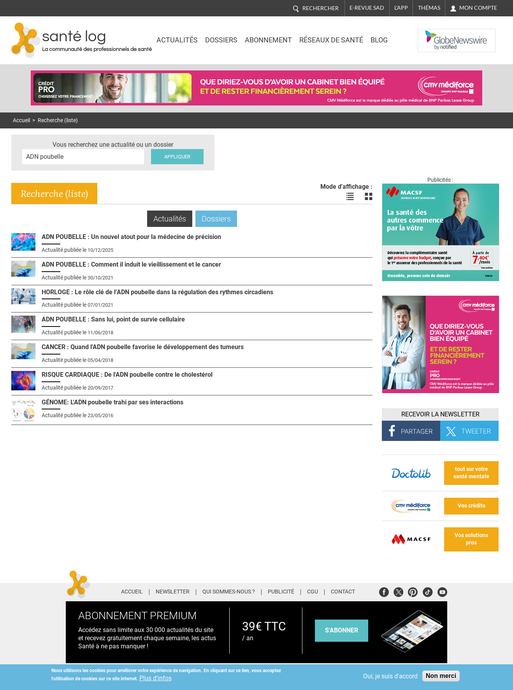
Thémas (429, 8)
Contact (343, 592)
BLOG (379, 40)
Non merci (441, 675)
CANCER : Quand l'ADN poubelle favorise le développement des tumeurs (143, 347)
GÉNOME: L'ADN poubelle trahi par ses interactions (112, 402)
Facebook (384, 591)
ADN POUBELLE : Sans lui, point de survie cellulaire (113, 319)
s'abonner (341, 630)
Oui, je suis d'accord (390, 676)
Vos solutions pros (471, 539)
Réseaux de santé (331, 40)
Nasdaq (433, 35)
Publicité (281, 592)
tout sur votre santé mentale (471, 473)
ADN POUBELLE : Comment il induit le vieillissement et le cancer (131, 264)
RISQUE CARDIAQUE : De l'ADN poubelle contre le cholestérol (127, 374)
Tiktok (427, 591)
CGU (312, 592)
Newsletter (173, 592)
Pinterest (413, 591)
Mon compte (478, 8)
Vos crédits (471, 505)
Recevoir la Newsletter (440, 414)
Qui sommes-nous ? (228, 592)
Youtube (442, 591)
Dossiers (221, 40)
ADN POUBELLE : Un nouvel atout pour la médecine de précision (131, 237)
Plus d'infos (155, 678)
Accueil (21, 120)
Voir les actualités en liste (350, 196)
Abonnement (268, 40)
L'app (401, 8)
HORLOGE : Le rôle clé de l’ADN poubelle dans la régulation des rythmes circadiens (157, 292)
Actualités (177, 40)
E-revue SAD (367, 8)
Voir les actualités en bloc (368, 196)
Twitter (398, 591)
